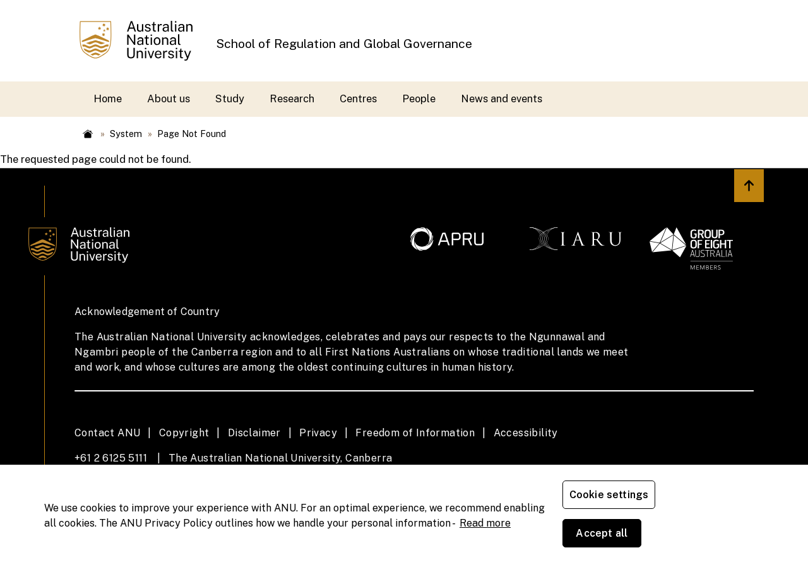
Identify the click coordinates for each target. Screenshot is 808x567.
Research (292, 98)
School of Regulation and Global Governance (344, 43)
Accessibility (526, 433)
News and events (501, 98)
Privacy (318, 433)
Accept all (710, 535)
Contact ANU (107, 433)
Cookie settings (611, 535)
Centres (358, 98)
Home (107, 98)
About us (168, 98)
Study (229, 98)
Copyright (184, 433)
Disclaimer (254, 433)
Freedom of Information (415, 433)
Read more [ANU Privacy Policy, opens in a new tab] (485, 542)
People (419, 98)
